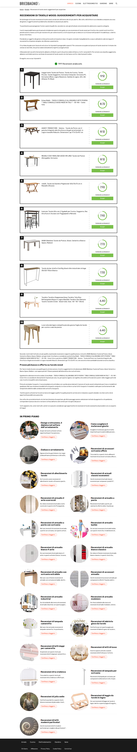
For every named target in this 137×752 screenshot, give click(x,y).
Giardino (103, 3)
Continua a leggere (48, 437)
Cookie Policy (57, 749)
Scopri (102, 87)
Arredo (70, 3)
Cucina (78, 3)
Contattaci (68, 749)
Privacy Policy (45, 749)
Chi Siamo (24, 749)
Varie (111, 3)
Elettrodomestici (90, 3)
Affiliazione (34, 749)
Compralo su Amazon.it (102, 83)
